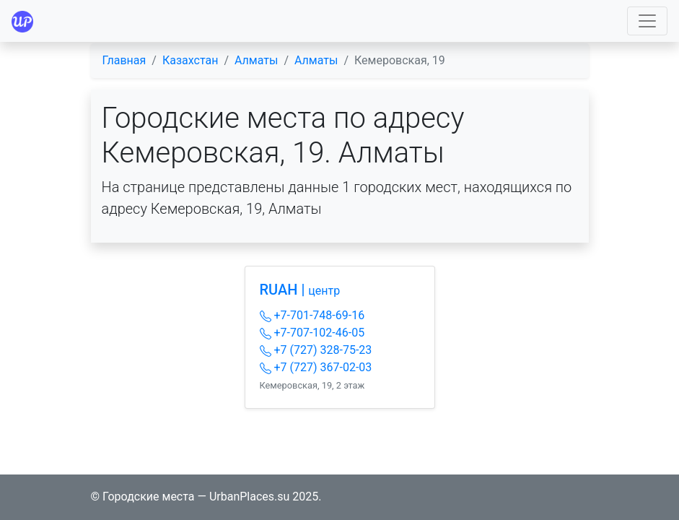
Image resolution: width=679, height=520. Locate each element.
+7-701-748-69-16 (312, 315)
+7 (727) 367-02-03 (316, 367)
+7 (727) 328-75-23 (316, 350)
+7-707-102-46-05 (312, 332)
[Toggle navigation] (647, 20)
